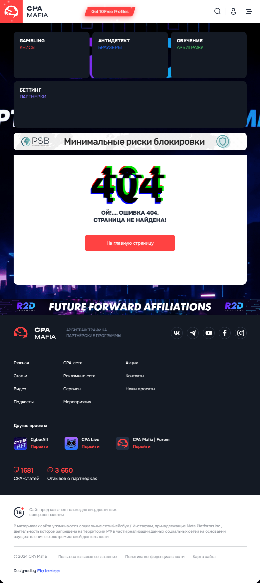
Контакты (135, 376)
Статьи (20, 376)
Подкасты (24, 402)
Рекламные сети (79, 376)
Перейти (39, 446)
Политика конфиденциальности (154, 556)
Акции (132, 363)
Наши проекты (140, 389)
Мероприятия (77, 402)
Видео (20, 389)
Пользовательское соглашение (87, 556)
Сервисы (72, 389)
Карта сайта (204, 556)
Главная (21, 363)
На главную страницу (130, 243)
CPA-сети (72, 363)
